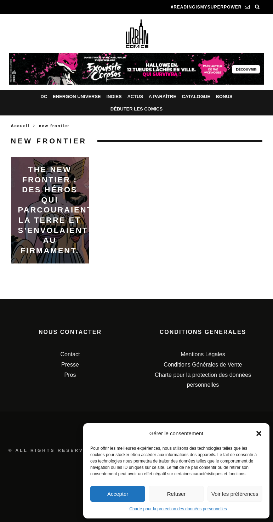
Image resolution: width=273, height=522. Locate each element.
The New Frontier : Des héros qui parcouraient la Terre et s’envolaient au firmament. (55, 210)
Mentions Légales (203, 354)
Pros (70, 375)
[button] (258, 433)
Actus (135, 96)
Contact (70, 354)
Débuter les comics (136, 109)
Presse (70, 365)
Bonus (224, 96)
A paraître (162, 96)
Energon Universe (77, 96)
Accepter (117, 494)
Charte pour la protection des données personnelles (178, 508)
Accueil (20, 126)
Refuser (176, 494)
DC (44, 96)
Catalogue (196, 96)
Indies (113, 96)
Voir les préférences (234, 494)
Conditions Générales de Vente (203, 365)
